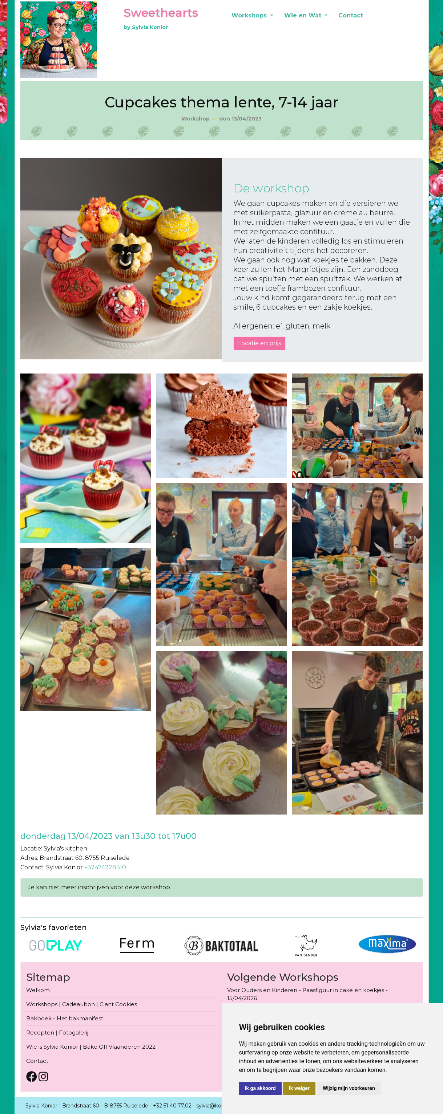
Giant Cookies (118, 1004)
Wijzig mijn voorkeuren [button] (349, 1088)
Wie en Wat (303, 15)
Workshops (250, 15)
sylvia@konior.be (217, 1105)
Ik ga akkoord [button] (260, 1088)
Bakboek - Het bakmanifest (64, 1018)
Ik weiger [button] (299, 1088)
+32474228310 (105, 867)
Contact (350, 15)
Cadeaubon (78, 1004)
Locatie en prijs (259, 343)
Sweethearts (161, 12)
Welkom (38, 990)
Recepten (40, 1032)
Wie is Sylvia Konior (52, 1046)
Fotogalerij (73, 1032)
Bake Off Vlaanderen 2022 (119, 1046)
